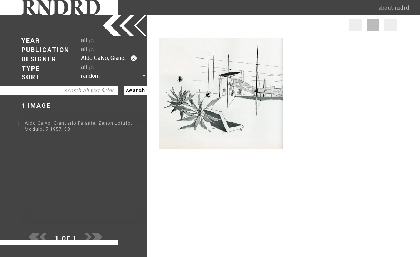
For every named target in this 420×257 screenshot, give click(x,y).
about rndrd (394, 8)
